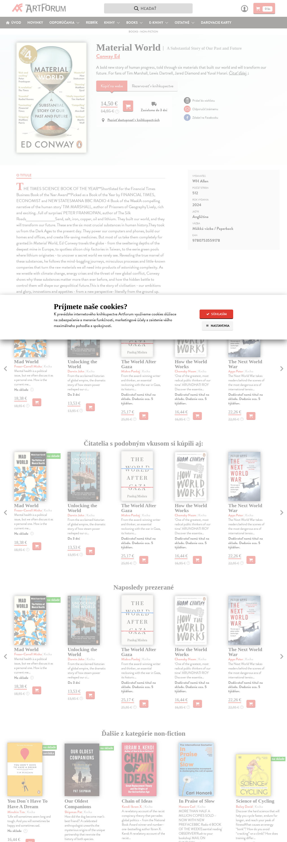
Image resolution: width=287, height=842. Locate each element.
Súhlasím (216, 314)
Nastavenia (217, 325)
